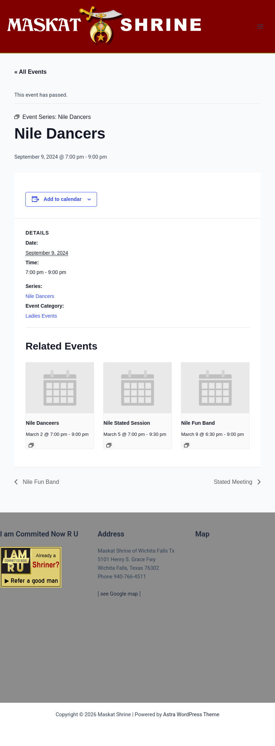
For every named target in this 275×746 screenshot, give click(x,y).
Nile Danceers (42, 423)
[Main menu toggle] (260, 26)
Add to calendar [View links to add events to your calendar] (63, 199)
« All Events (30, 72)
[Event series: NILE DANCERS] (31, 445)
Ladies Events (41, 316)
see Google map (119, 594)
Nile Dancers (39, 296)
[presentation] (60, 387)
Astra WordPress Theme (191, 714)
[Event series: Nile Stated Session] (108, 445)
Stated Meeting (234, 482)
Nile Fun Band (198, 423)
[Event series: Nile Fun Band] (186, 445)
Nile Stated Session (126, 423)
